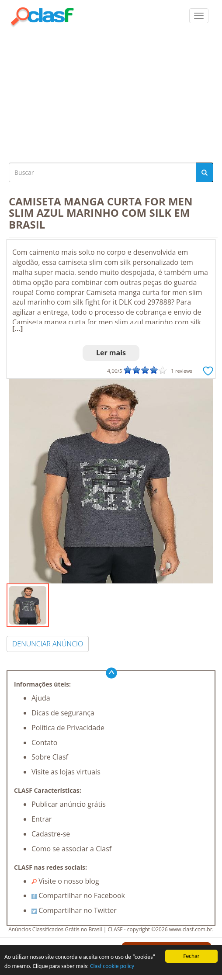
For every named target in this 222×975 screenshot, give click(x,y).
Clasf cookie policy (112, 966)
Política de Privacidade (67, 727)
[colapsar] (198, 15)
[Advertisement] (111, 92)
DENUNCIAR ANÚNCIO (47, 644)
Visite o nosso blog (65, 881)
